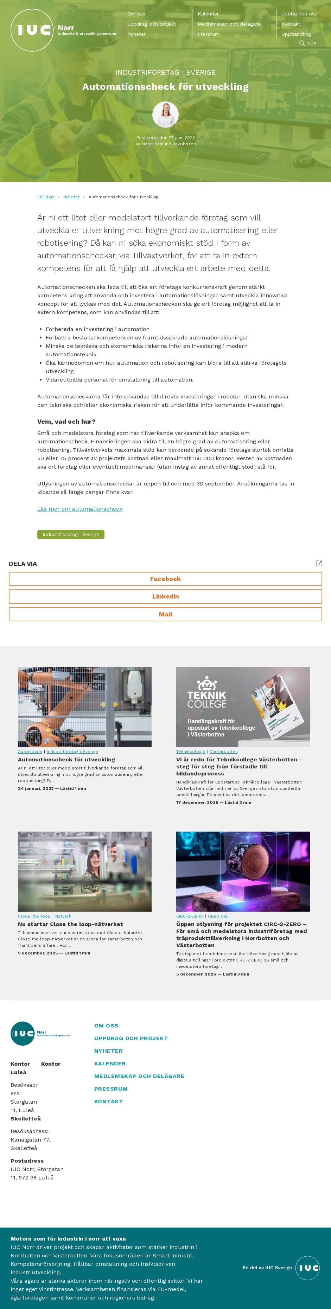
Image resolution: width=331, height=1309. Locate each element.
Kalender (208, 13)
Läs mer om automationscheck (79, 508)
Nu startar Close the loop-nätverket (85, 872)
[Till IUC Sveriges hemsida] (281, 1267)
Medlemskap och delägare (229, 24)
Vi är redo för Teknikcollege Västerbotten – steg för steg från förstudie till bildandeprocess (243, 707)
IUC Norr (46, 196)
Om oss (136, 13)
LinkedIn (165, 596)
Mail (165, 614)
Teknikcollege (190, 751)
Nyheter (136, 34)
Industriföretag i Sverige (165, 72)
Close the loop (34, 916)
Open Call (218, 916)
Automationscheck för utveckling (85, 707)
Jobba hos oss (299, 13)
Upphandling (296, 34)
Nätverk (63, 916)
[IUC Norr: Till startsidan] (63, 30)
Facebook (165, 578)
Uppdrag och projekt (151, 24)
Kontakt (291, 24)
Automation (30, 751)
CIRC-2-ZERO (189, 916)
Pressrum (208, 34)
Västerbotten (224, 751)
